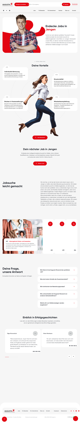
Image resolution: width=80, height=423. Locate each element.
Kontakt (74, 10)
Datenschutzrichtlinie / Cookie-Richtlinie (12, 417)
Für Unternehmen (52, 10)
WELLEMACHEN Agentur (50, 417)
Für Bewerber (42, 10)
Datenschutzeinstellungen (31, 417)
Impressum (56, 411)
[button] (74, 4)
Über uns (67, 10)
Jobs (34, 10)
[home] (8, 4)
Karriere (60, 10)
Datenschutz (64, 411)
